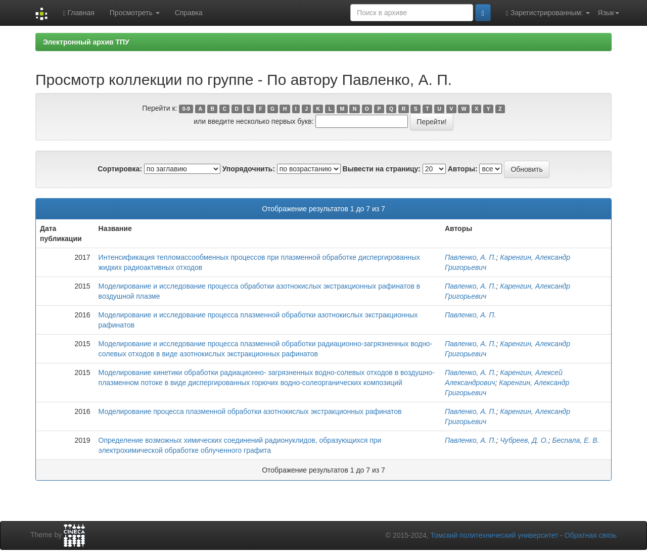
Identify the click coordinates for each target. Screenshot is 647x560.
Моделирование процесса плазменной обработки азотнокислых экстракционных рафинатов (250, 411)
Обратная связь (591, 535)
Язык (608, 13)
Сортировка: (120, 169)
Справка (189, 13)
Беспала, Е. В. (575, 440)
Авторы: (463, 169)
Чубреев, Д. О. (524, 440)
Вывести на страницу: (382, 169)
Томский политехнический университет (495, 535)
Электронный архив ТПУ (86, 42)
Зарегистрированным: (548, 13)
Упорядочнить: (248, 169)
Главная (78, 13)
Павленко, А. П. (470, 257)
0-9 (186, 109)
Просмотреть (135, 13)
